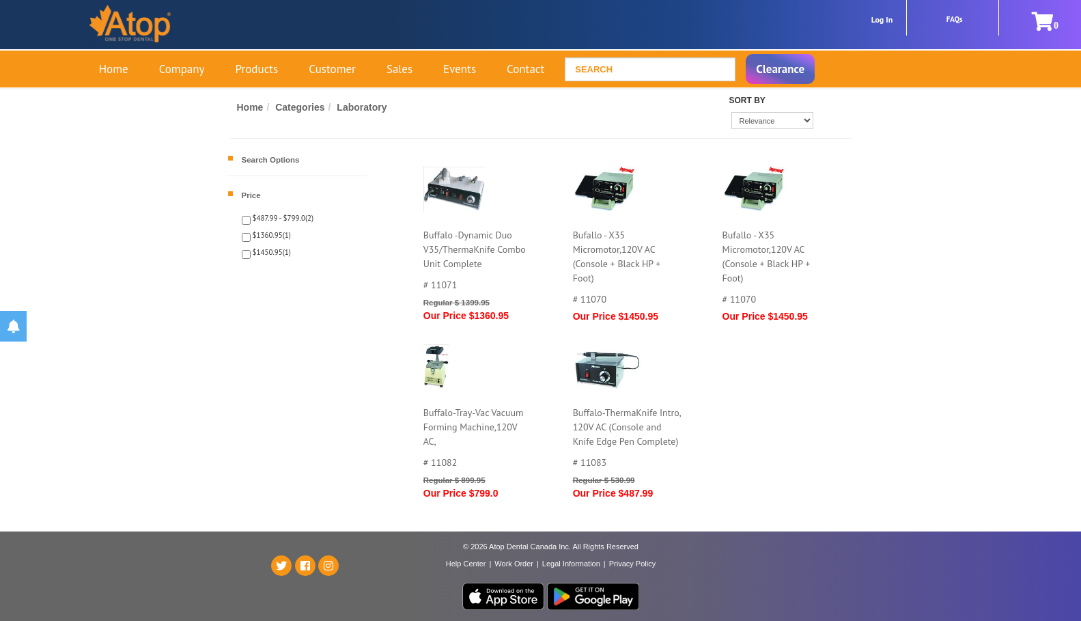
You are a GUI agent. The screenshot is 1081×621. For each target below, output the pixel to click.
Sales (399, 69)
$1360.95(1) (271, 235)
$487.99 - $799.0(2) (282, 218)
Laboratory (362, 107)
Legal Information (571, 564)
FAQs (954, 19)
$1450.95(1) (271, 252)
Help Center (466, 564)
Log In (882, 19)
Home (113, 69)
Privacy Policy (632, 564)
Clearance (780, 69)
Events (459, 69)
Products (257, 69)
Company (182, 69)
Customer (332, 69)
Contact (525, 69)
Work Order (513, 564)
